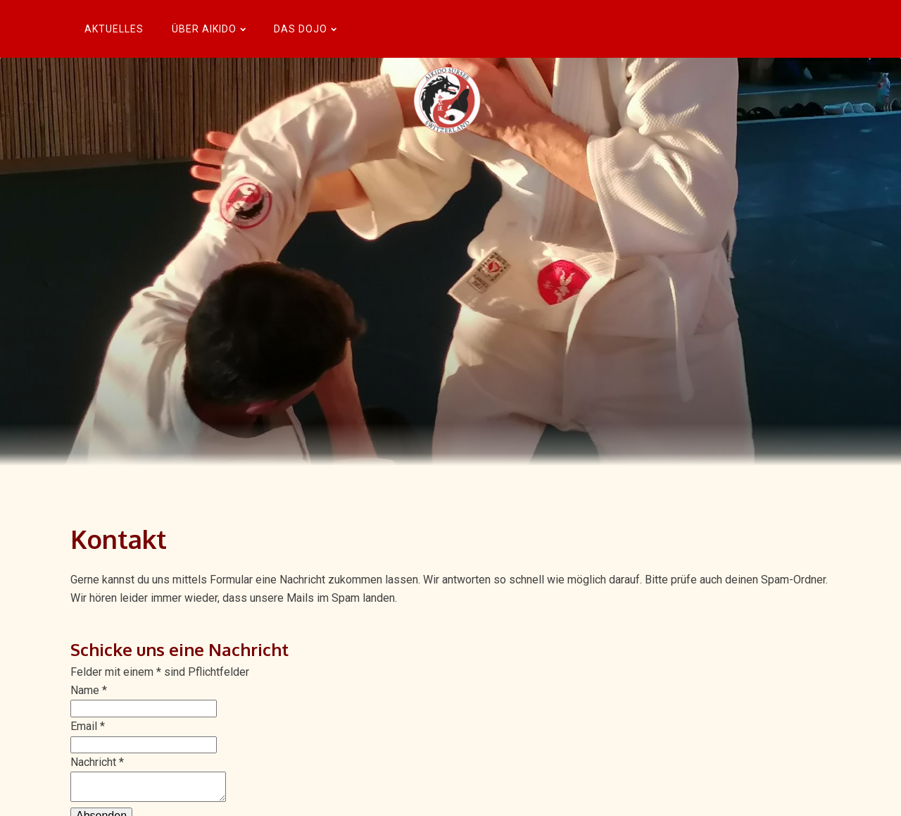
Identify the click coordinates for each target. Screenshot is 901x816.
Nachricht (97, 762)
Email (87, 726)
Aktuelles (114, 29)
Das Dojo (305, 29)
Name (88, 690)
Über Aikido (209, 29)
